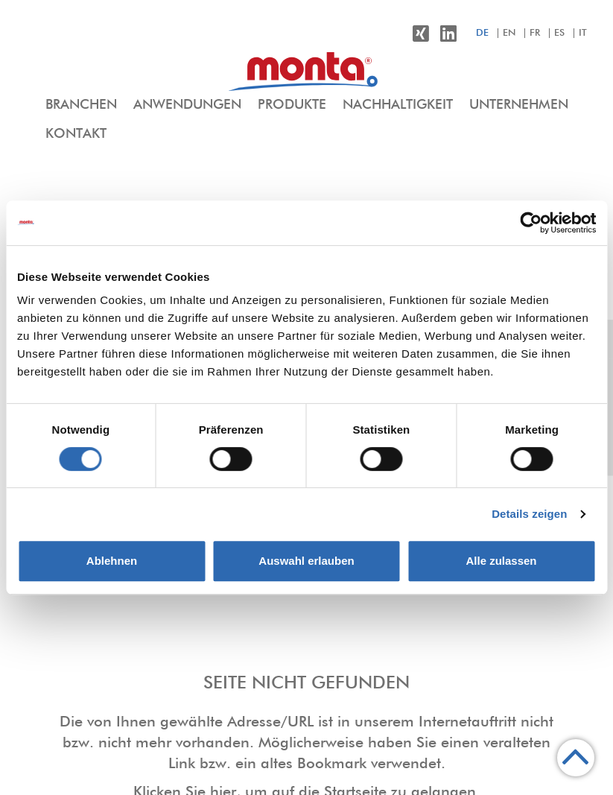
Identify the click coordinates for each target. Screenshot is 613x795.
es (559, 33)
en (509, 33)
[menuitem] (81, 106)
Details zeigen (529, 513)
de (482, 33)
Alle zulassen (501, 560)
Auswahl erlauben (306, 560)
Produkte (292, 105)
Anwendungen (187, 105)
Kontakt (76, 134)
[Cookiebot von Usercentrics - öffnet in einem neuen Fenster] (531, 223)
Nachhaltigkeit (398, 105)
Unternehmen (518, 105)
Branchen (81, 105)
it (583, 33)
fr (535, 33)
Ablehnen (111, 560)
